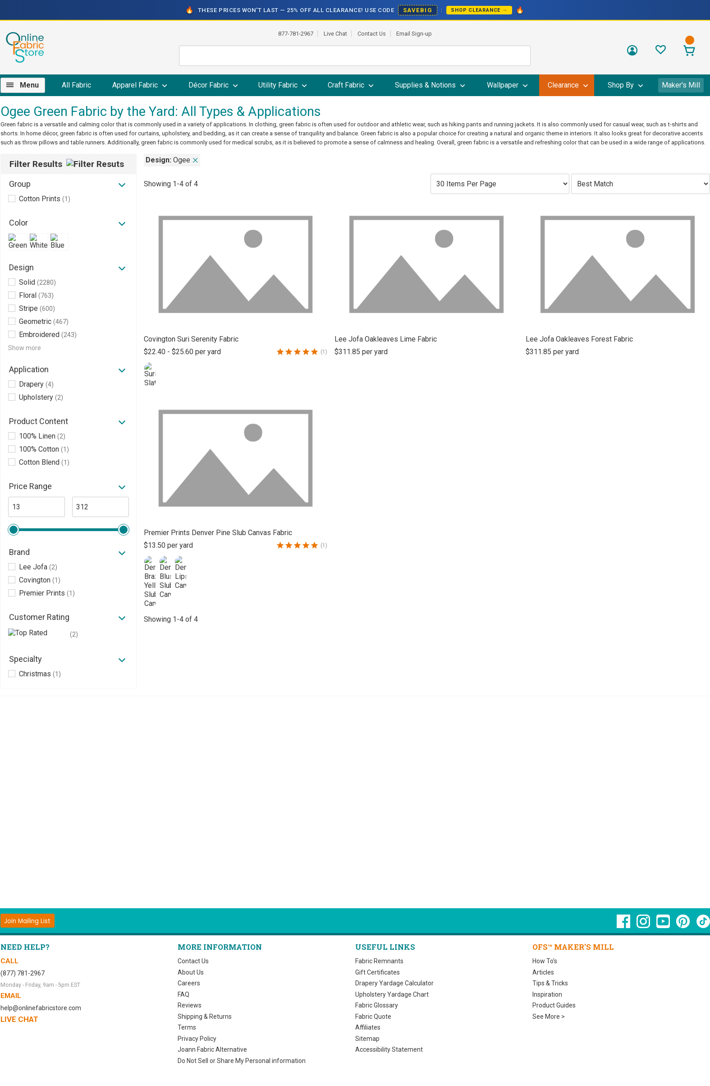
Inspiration (547, 994)
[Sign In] (632, 53)
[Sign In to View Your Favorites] (660, 52)
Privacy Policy (197, 1038)
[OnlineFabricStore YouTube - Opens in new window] (663, 925)
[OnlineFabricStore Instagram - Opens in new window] (644, 925)
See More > (548, 1016)
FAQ (183, 994)
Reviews (190, 1005)
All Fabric (76, 85)
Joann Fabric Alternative (212, 1049)
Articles (543, 972)
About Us (191, 972)
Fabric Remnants (379, 961)
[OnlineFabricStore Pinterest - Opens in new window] (683, 925)
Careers (189, 983)
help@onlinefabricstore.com (40, 1008)
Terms (187, 1027)
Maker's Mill (681, 85)
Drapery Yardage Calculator (394, 983)
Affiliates (367, 1027)
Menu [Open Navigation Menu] (29, 85)
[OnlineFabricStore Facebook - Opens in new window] (624, 925)
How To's (544, 961)
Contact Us (371, 33)
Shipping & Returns (205, 1016)
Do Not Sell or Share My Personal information (242, 1060)
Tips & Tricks (550, 983)
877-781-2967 (295, 33)
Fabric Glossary (376, 1005)
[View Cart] (689, 52)
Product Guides (554, 1005)
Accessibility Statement (389, 1049)
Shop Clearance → (479, 10)
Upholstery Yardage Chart (392, 994)
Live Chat (335, 33)
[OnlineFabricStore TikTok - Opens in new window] (703, 925)
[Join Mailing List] (27, 921)
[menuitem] (26, 85)
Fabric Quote (373, 1016)
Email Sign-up (414, 33)
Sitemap (367, 1038)
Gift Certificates (377, 972)
